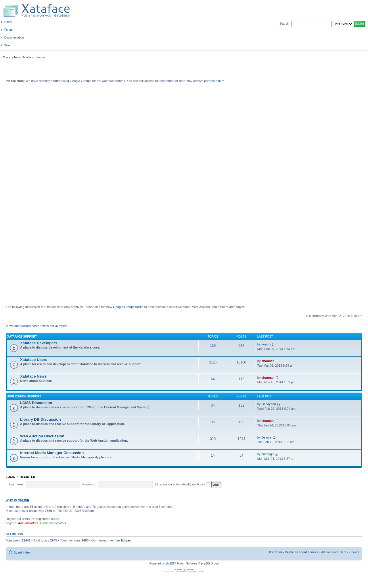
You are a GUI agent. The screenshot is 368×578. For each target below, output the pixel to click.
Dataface (27, 57)
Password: (90, 484)
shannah (267, 361)
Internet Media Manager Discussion (52, 453)
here (221, 81)
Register (27, 477)
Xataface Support (22, 336)
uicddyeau (268, 404)
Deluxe (266, 437)
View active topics (54, 326)
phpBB (169, 563)
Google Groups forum (128, 307)
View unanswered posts (22, 326)
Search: (284, 23)
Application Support (24, 396)
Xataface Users (33, 359)
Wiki (7, 45)
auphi (265, 344)
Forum (8, 29)
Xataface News (33, 376)
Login (10, 477)
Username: (16, 484)
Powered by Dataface (184, 570)
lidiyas (126, 540)
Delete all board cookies (302, 552)
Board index (22, 552)
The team (275, 552)
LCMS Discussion (36, 403)
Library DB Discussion (40, 419)
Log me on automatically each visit (183, 484)
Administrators (28, 523)
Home (8, 22)
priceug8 (267, 454)
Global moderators (53, 523)
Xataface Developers (38, 343)
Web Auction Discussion (42, 436)
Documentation (14, 37)
